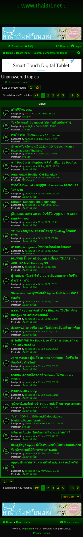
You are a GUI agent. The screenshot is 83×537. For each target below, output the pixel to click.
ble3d (28, 113)
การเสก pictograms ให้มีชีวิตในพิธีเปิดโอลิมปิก (41, 247)
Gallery (26, 141)
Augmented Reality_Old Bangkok (34, 174)
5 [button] (63, 95)
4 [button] (58, 95)
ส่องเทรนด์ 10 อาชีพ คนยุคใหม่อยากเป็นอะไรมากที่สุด (45, 327)
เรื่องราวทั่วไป (29, 169)
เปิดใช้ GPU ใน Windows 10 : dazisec (36, 135)
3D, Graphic (28, 180)
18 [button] (72, 95)
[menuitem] (15, 46)
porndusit (30, 166)
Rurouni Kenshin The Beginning (33, 202)
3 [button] (53, 95)
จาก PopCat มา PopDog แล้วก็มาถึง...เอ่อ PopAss (44, 162)
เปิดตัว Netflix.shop (24, 391)
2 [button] (48, 95)
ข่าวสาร (26, 117)
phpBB (29, 528)
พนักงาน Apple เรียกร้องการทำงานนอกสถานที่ (40, 432)
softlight (29, 126)
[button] (36, 95)
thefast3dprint (32, 423)
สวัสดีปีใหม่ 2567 (22, 110)
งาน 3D (26, 129)
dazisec (29, 139)
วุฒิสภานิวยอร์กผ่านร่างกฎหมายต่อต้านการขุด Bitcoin (46, 403)
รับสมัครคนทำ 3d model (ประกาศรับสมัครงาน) (41, 122)
